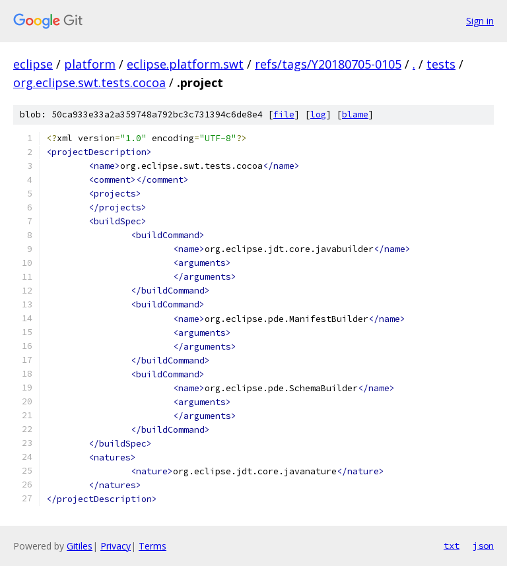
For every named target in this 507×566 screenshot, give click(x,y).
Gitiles (79, 546)
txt (451, 545)
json (483, 545)
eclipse (33, 64)
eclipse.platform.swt (185, 64)
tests (441, 64)
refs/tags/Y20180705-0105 (328, 64)
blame (355, 114)
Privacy (115, 546)
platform (90, 64)
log (318, 114)
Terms (152, 546)
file (283, 114)
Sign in (480, 21)
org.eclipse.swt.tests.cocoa (89, 82)
